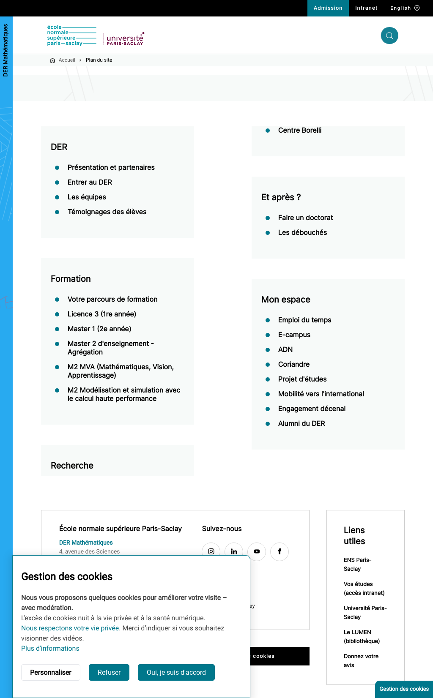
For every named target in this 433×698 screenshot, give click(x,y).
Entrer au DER (90, 183)
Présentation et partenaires (111, 168)
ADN (285, 350)
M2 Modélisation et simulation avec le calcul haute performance (124, 395)
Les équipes (87, 198)
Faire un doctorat (305, 218)
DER (59, 147)
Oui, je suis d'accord (176, 672)
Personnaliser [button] (50, 672)
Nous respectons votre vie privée (70, 628)
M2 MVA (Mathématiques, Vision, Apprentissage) (121, 371)
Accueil (67, 60)
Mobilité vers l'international (321, 394)
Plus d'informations (50, 648)
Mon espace (285, 300)
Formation (71, 279)
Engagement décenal (311, 409)
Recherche (72, 466)
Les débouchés (302, 233)
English (405, 8)
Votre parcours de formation (113, 300)
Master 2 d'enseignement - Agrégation (111, 348)
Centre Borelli (299, 131)
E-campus (294, 335)
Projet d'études (302, 380)
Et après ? (281, 198)
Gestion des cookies (404, 689)
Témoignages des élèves (107, 212)
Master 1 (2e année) (100, 329)
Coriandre (294, 365)
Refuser (109, 672)
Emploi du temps (305, 320)
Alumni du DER (301, 424)
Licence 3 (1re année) (102, 315)
